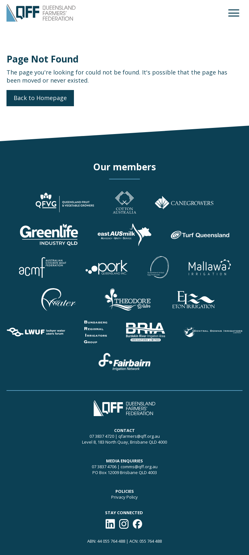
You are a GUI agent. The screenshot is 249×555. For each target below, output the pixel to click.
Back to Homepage (40, 98)
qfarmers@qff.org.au (139, 436)
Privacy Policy (124, 497)
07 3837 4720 (101, 436)
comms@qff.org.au (139, 467)
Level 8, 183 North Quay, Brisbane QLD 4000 (124, 442)
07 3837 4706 (104, 467)
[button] (234, 13)
